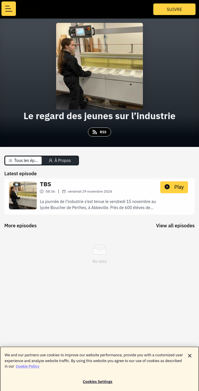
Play (174, 187)
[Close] (189, 357)
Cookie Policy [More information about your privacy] (27, 368)
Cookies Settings (97, 383)
